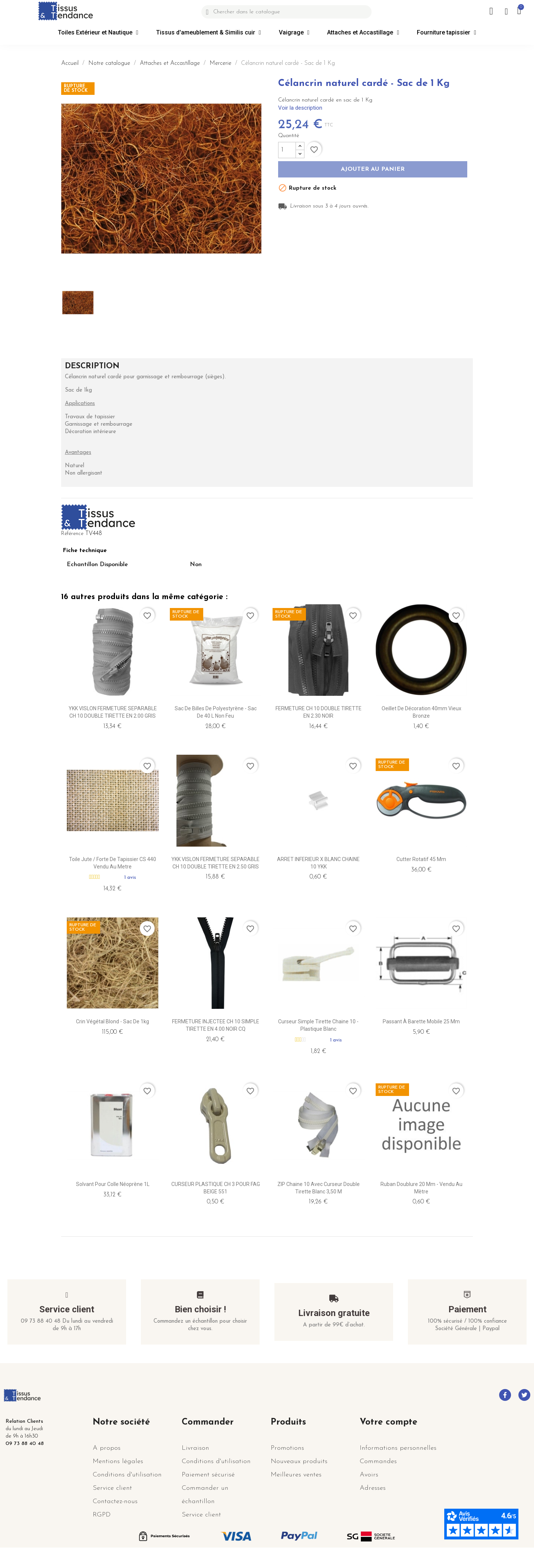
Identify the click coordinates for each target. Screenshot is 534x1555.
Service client (66, 1309)
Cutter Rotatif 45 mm (421, 859)
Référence (72, 533)
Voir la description (300, 107)
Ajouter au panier (373, 170)
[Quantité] (287, 150)
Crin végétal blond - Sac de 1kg (112, 1021)
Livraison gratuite (334, 1313)
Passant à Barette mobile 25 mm (421, 1021)
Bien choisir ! (200, 1309)
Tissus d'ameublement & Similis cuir (208, 32)
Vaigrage (294, 32)
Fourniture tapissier (446, 32)
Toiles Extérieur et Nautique (98, 32)
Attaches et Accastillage (363, 32)
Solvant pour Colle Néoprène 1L (112, 1184)
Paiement (467, 1309)
